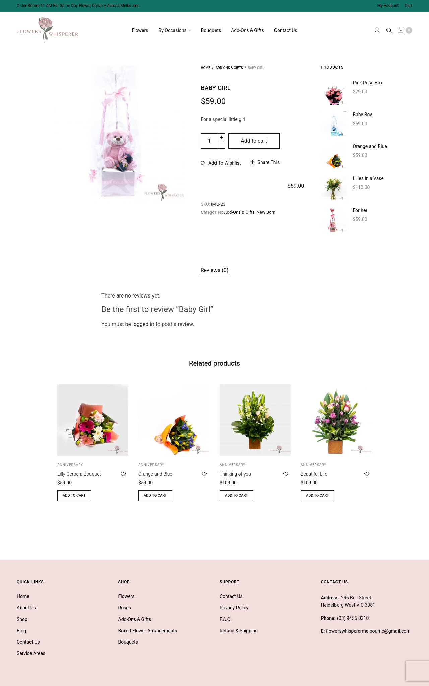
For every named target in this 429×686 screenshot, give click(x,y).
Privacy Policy (234, 607)
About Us (26, 607)
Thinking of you (235, 474)
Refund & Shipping (239, 630)
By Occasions (173, 30)
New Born (266, 196)
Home (205, 68)
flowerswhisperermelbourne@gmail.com (368, 631)
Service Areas (31, 653)
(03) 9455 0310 (353, 618)
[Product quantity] (209, 141)
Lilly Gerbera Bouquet (79, 474)
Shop (22, 619)
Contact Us (285, 30)
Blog (21, 630)
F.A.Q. (226, 619)
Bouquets (211, 30)
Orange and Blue (155, 474)
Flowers (140, 30)
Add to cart (254, 141)
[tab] (215, 270)
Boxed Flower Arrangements (147, 630)
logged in (143, 324)
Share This (265, 162)
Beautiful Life (314, 474)
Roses (124, 607)
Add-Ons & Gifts (247, 30)
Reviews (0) (215, 270)
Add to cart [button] (74, 495)
